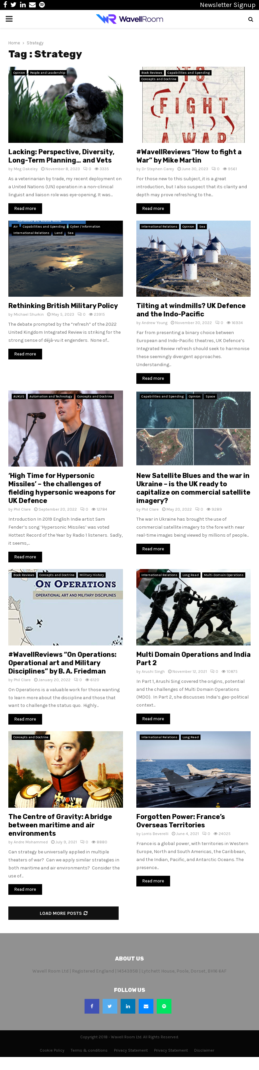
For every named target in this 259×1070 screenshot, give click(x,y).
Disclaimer (204, 1050)
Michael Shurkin (29, 314)
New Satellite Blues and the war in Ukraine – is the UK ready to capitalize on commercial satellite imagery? (193, 488)
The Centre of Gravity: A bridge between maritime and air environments (60, 825)
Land (58, 233)
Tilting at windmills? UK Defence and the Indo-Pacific (191, 310)
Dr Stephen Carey (158, 169)
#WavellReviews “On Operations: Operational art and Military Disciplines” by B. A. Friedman (62, 662)
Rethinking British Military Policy (63, 306)
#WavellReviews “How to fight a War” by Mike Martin (189, 156)
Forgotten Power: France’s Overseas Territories (180, 821)
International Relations (31, 233)
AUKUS (18, 396)
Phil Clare (22, 509)
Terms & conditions (89, 1050)
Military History (92, 575)
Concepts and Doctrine (158, 79)
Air (15, 227)
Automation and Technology (50, 396)
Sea (71, 233)
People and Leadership (47, 73)
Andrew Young (154, 322)
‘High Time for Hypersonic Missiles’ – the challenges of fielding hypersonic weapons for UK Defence (62, 488)
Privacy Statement (131, 1050)
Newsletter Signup (228, 5)
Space (210, 396)
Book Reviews (151, 73)
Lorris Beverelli (155, 833)
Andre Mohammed (31, 842)
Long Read (190, 575)
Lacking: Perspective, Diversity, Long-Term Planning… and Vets (61, 156)
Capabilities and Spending (188, 73)
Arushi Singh (153, 671)
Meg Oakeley (26, 169)
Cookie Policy (52, 1050)
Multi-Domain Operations (224, 575)
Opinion (19, 73)
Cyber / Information (85, 227)
